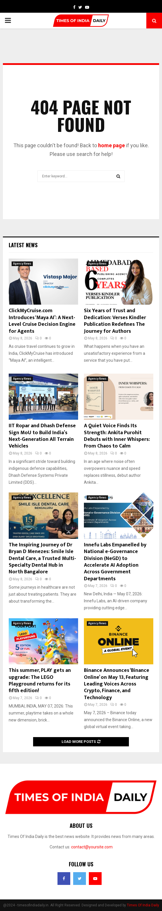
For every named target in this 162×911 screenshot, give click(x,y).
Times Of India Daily (143, 905)
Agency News (22, 263)
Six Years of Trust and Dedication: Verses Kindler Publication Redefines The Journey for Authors (115, 320)
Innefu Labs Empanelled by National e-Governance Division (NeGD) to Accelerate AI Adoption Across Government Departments (115, 562)
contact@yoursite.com (92, 847)
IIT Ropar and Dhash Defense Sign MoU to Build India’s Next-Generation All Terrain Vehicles (42, 435)
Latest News (23, 245)
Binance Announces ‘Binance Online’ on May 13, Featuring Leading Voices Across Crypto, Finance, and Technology (116, 684)
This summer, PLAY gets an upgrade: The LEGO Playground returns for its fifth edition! (40, 680)
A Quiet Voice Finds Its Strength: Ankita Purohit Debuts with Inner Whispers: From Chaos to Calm (117, 435)
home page (111, 145)
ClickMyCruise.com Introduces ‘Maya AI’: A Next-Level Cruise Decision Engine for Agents (42, 320)
